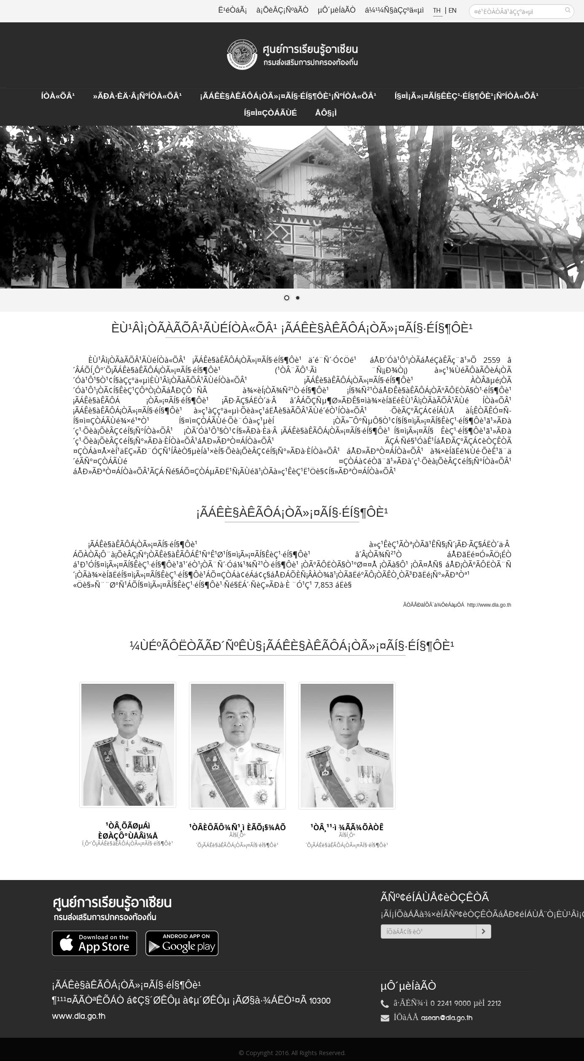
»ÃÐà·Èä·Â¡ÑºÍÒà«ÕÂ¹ (137, 97)
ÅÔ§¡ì (325, 113)
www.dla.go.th (78, 1016)
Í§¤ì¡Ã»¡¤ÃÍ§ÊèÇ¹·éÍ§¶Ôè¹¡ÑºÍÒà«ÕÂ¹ (467, 97)
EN (452, 10)
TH (438, 10)
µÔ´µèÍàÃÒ (337, 10)
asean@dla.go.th (447, 1018)
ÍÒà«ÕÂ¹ (58, 97)
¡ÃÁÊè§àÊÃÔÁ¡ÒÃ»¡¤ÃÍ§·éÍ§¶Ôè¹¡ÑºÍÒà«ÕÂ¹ (288, 97)
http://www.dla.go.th (489, 605)
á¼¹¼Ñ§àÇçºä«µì (394, 10)
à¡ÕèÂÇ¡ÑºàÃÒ (282, 10)
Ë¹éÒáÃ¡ (232, 10)
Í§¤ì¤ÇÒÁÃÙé (270, 113)
